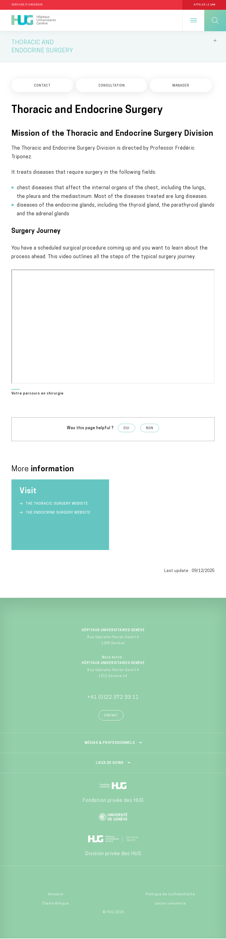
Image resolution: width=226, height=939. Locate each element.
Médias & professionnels (110, 743)
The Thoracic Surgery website (57, 504)
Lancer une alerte (170, 904)
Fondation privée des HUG (113, 801)
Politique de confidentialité (170, 894)
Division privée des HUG (113, 854)
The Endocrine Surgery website (58, 513)
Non (149, 428)
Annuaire (55, 894)
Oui (126, 428)
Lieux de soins (109, 763)
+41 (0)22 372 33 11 (113, 697)
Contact (111, 715)
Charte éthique (55, 904)
